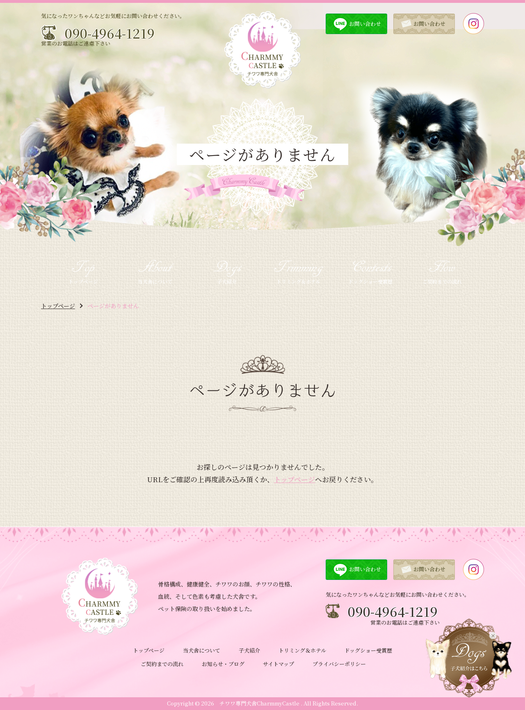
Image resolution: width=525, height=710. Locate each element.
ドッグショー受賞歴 (368, 650)
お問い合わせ (365, 23)
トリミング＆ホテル (302, 650)
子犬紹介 (249, 650)
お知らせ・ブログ (223, 663)
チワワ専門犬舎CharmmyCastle (259, 703)
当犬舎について (201, 650)
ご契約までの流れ (162, 663)
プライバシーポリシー (339, 663)
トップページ (58, 306)
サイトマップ (278, 663)
